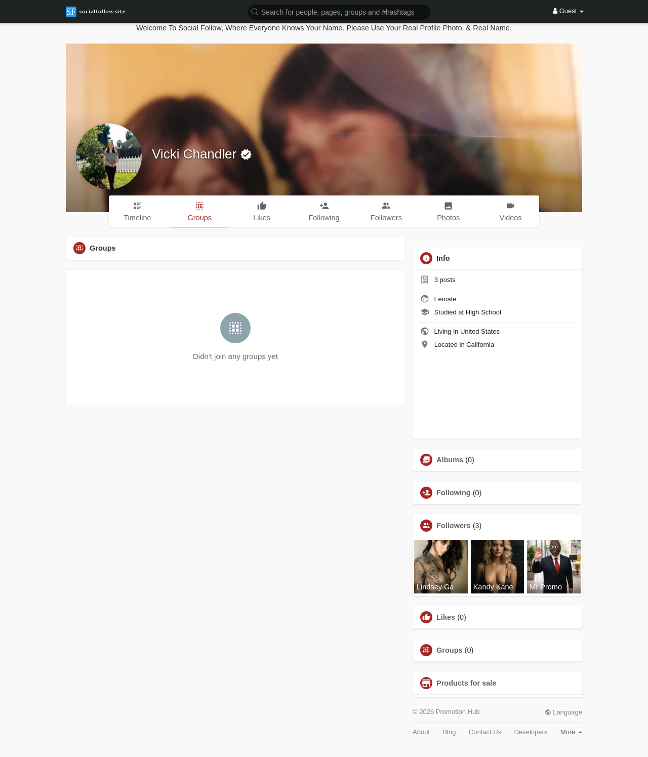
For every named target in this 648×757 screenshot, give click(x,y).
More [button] (571, 732)
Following (453, 493)
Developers (531, 732)
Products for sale (466, 683)
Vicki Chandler (196, 154)
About (421, 732)
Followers (453, 526)
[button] (339, 11)
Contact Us (485, 732)
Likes (445, 617)
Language (563, 712)
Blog (449, 732)
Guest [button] (568, 11)
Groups (449, 650)
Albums (449, 460)
